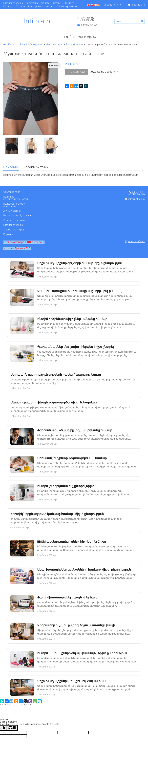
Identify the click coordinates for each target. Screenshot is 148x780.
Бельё (67, 37)
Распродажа (86, 37)
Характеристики (36, 167)
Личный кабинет (12, 210)
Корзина (8, 234)
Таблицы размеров (67, 6)
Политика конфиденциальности (15, 197)
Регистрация (10, 215)
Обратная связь (12, 192)
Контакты (70, 3)
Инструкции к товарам (40, 6)
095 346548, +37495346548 (85, 18)
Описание (11, 167)
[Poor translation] (12, 728)
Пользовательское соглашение (14, 204)
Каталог (8, 6)
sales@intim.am (87, 25)
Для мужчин (36, 44)
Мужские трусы (54, 44)
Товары (20, 6)
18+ (54, 37)
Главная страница (13, 3)
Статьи (57, 3)
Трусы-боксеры (74, 44)
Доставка (32, 3)
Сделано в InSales (135, 241)
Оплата (45, 3)
